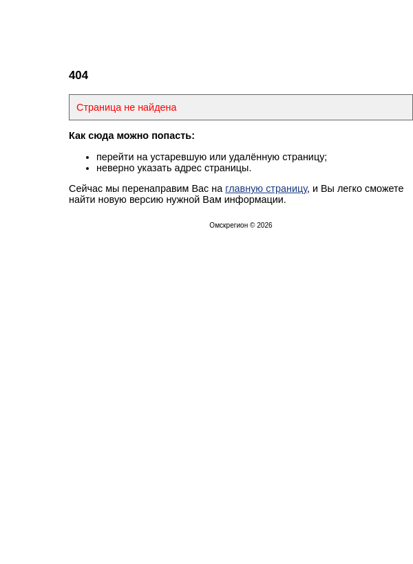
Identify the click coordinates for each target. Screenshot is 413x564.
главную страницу (266, 188)
